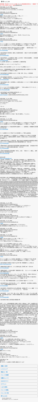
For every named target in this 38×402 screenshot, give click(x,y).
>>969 (1, 14)
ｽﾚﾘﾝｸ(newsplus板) (4, 55)
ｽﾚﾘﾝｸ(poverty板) (4, 50)
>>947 (1, 33)
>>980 (1, 223)
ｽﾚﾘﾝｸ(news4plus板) (4, 153)
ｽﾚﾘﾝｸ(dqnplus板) (4, 60)
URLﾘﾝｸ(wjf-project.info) (5, 264)
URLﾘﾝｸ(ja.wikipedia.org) (6, 158)
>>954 (1, 337)
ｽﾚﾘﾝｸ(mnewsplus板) (5, 89)
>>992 (1, 349)
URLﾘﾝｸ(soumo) (4, 94)
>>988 (1, 237)
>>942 (1, 41)
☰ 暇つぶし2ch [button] (5, 1)
